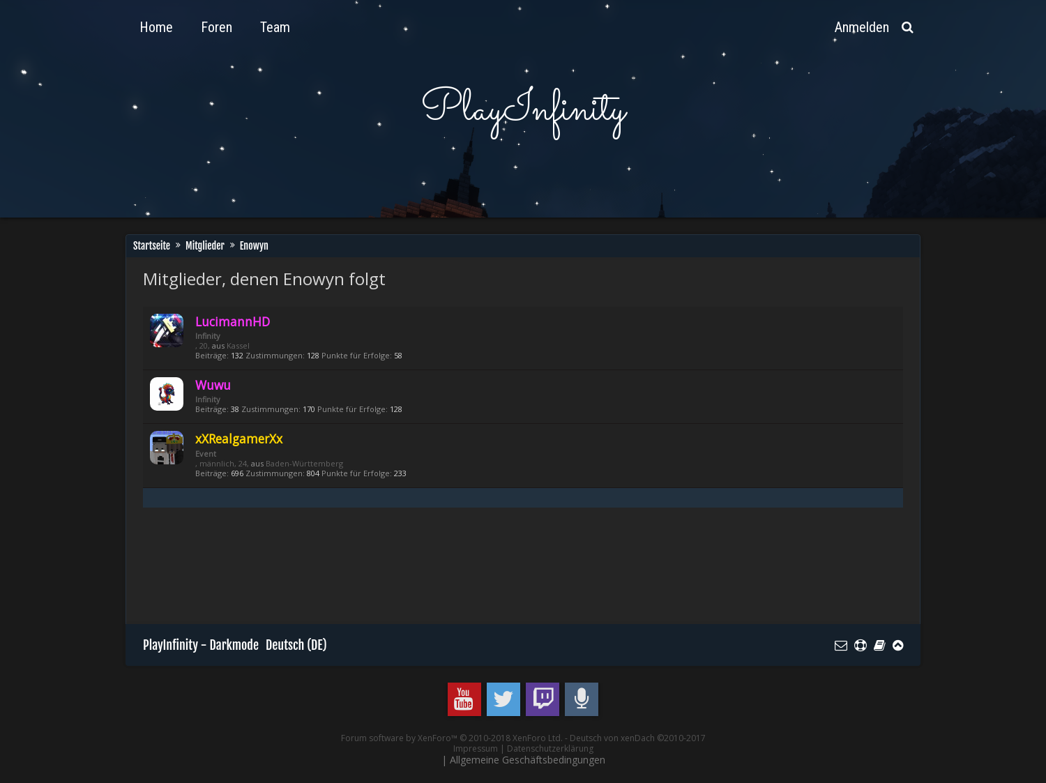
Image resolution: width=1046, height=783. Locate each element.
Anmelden (862, 27)
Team (275, 27)
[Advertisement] (397, 572)
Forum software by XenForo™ (452, 738)
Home (156, 27)
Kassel (238, 345)
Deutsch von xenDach (638, 738)
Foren (216, 27)
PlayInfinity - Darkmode (201, 645)
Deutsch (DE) (296, 645)
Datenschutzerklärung (550, 748)
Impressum (475, 748)
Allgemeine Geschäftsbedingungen (527, 759)
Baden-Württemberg (304, 463)
